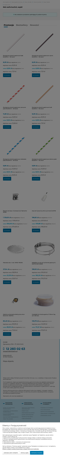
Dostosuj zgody (24, 452)
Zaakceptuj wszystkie (36, 452)
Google (23, 432)
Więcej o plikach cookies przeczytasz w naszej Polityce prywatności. (20, 449)
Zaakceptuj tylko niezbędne (11, 452)
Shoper (27, 432)
